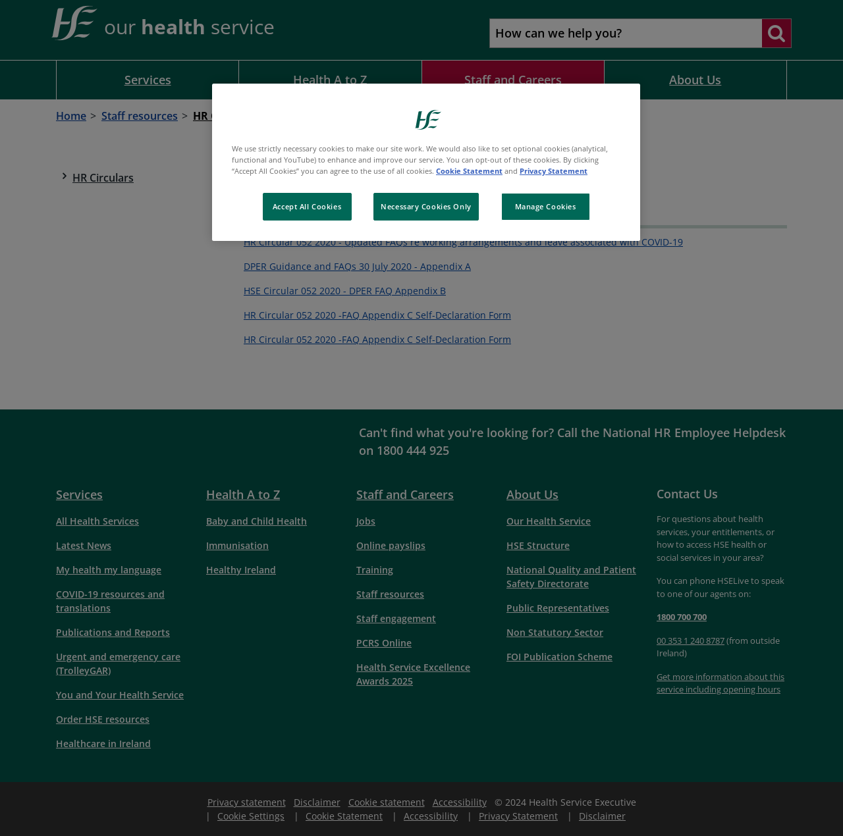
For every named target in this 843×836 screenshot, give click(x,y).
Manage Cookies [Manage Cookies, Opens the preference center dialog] (545, 206)
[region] (426, 162)
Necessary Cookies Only (426, 206)
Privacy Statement (553, 171)
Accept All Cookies (307, 206)
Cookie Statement (469, 171)
